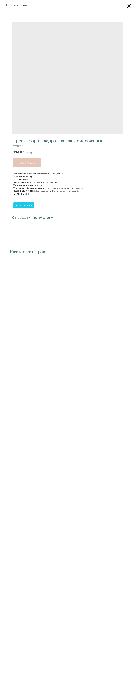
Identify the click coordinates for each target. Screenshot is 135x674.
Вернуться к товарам (16, 5)
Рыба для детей (24, 205)
